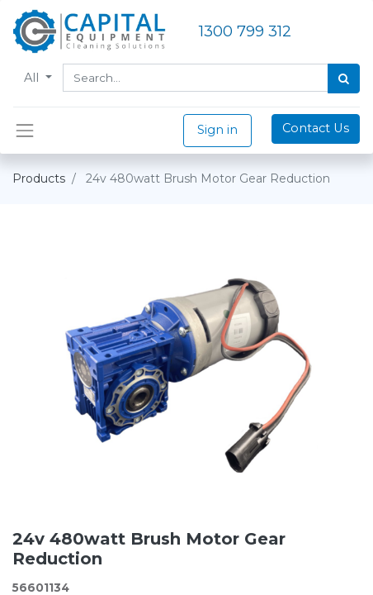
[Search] (344, 78)
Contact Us (315, 128)
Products (38, 178)
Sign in (217, 129)
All (33, 77)
